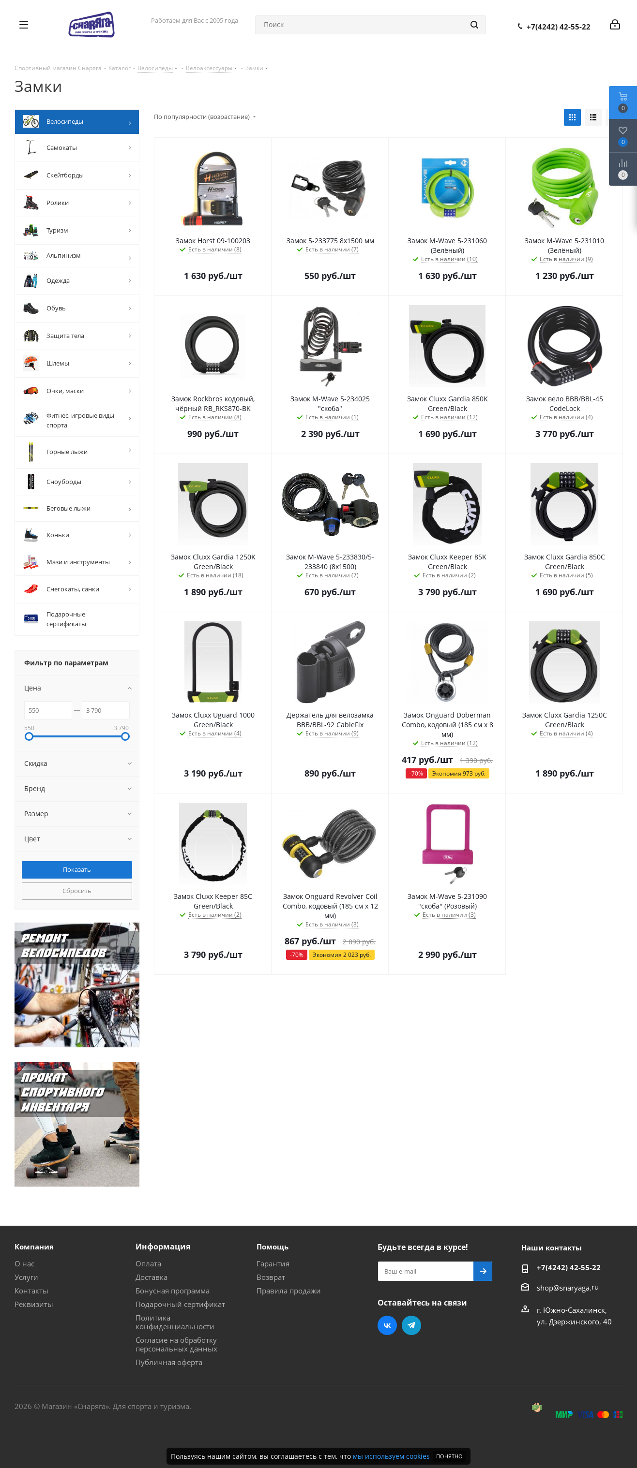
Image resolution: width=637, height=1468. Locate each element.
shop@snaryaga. (564, 1287)
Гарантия (273, 1263)
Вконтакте (387, 1325)
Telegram (411, 1325)
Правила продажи (289, 1290)
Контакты (31, 1290)
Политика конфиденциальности (175, 1322)
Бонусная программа (173, 1290)
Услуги (26, 1277)
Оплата (148, 1263)
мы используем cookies (391, 1456)
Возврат (271, 1277)
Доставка (151, 1277)
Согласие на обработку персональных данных (176, 1344)
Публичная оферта (169, 1362)
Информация (163, 1246)
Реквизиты (34, 1304)
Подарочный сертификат (180, 1304)
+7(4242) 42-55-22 (559, 26)
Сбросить (76, 890)
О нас (24, 1263)
